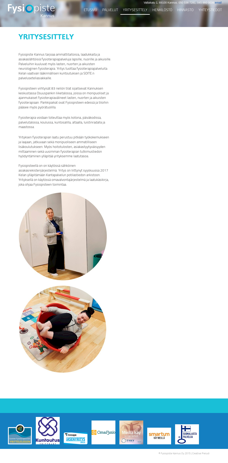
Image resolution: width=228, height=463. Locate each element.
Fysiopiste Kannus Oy (172, 453)
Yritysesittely (135, 9)
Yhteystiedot (210, 9)
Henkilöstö (162, 9)
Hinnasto (185, 9)
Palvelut (110, 9)
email (218, 2)
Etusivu (90, 9)
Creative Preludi (200, 453)
